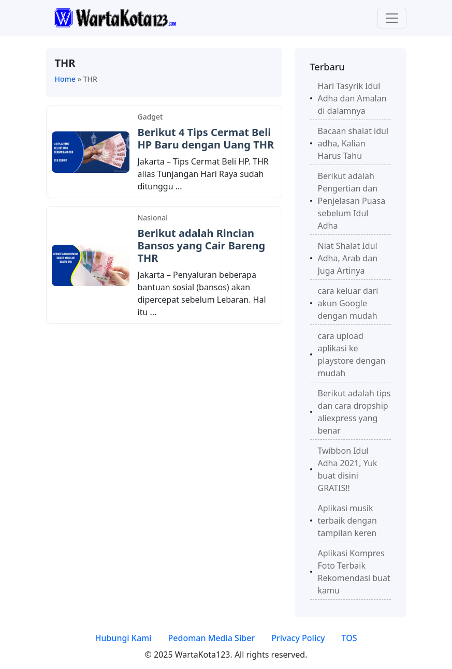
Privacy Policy (298, 638)
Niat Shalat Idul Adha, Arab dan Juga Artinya (348, 258)
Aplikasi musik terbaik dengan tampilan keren (347, 520)
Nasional (153, 217)
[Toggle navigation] (391, 18)
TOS (349, 638)
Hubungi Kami (123, 638)
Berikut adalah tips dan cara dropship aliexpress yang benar (354, 412)
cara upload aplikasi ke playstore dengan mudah (352, 354)
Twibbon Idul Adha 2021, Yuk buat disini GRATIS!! (347, 469)
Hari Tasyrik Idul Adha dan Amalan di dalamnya (352, 98)
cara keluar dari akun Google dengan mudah (348, 303)
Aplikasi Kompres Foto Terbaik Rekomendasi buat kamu (354, 571)
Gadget (150, 117)
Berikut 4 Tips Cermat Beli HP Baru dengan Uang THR (206, 138)
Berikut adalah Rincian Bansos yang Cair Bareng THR (202, 245)
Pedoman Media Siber (211, 638)
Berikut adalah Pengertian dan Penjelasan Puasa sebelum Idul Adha (352, 200)
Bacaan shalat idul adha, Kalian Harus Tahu (353, 143)
